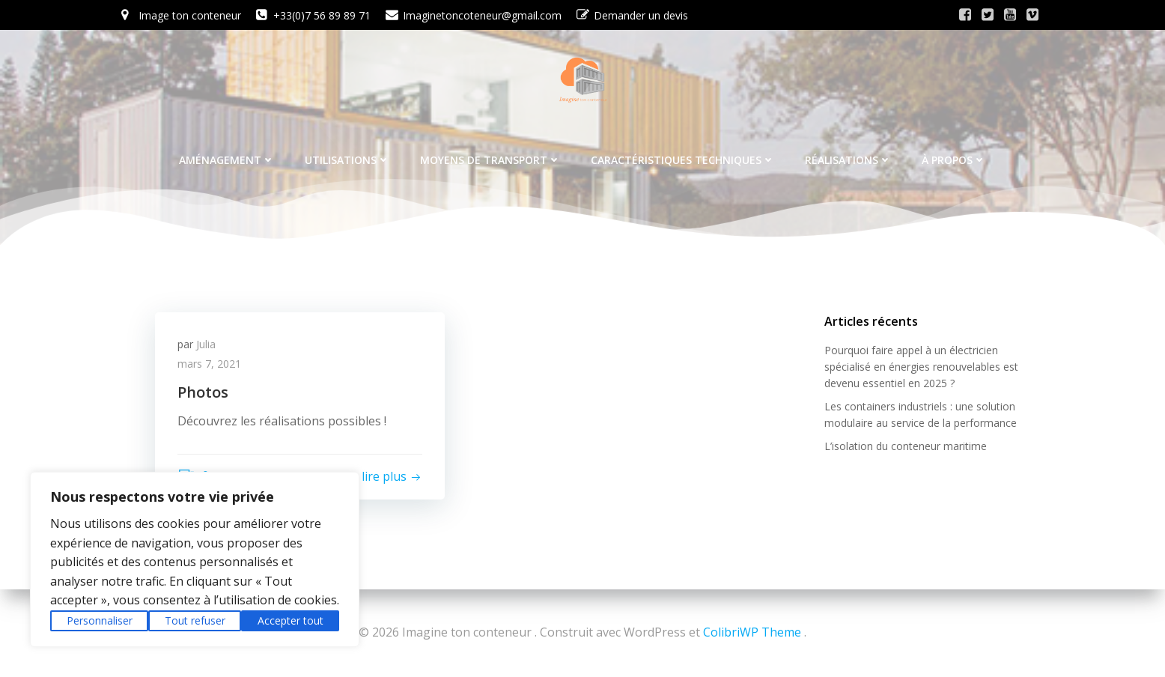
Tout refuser (195, 620)
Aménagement (227, 160)
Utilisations (347, 160)
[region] (194, 559)
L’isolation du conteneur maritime (905, 446)
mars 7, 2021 (209, 363)
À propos (954, 160)
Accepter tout (290, 620)
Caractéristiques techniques (683, 160)
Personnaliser (100, 620)
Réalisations (848, 160)
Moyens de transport (490, 160)
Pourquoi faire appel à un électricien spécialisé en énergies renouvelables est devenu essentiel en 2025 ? (921, 367)
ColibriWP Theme (752, 632)
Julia (206, 344)
